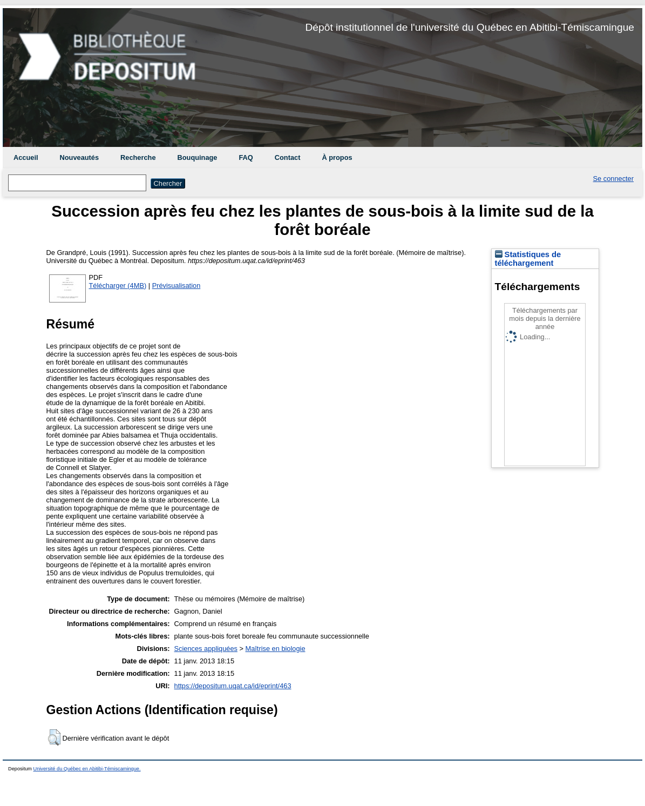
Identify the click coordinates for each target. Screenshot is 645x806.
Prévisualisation (176, 285)
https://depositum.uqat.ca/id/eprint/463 (232, 686)
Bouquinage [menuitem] (198, 157)
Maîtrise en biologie (275, 648)
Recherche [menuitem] (137, 157)
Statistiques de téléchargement (528, 258)
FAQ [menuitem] (246, 157)
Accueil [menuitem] (25, 157)
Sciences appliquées (205, 648)
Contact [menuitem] (288, 157)
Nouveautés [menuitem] (79, 157)
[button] (54, 737)
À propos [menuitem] (337, 157)
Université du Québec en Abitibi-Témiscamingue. (87, 768)
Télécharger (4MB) (118, 285)
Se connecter (613, 178)
